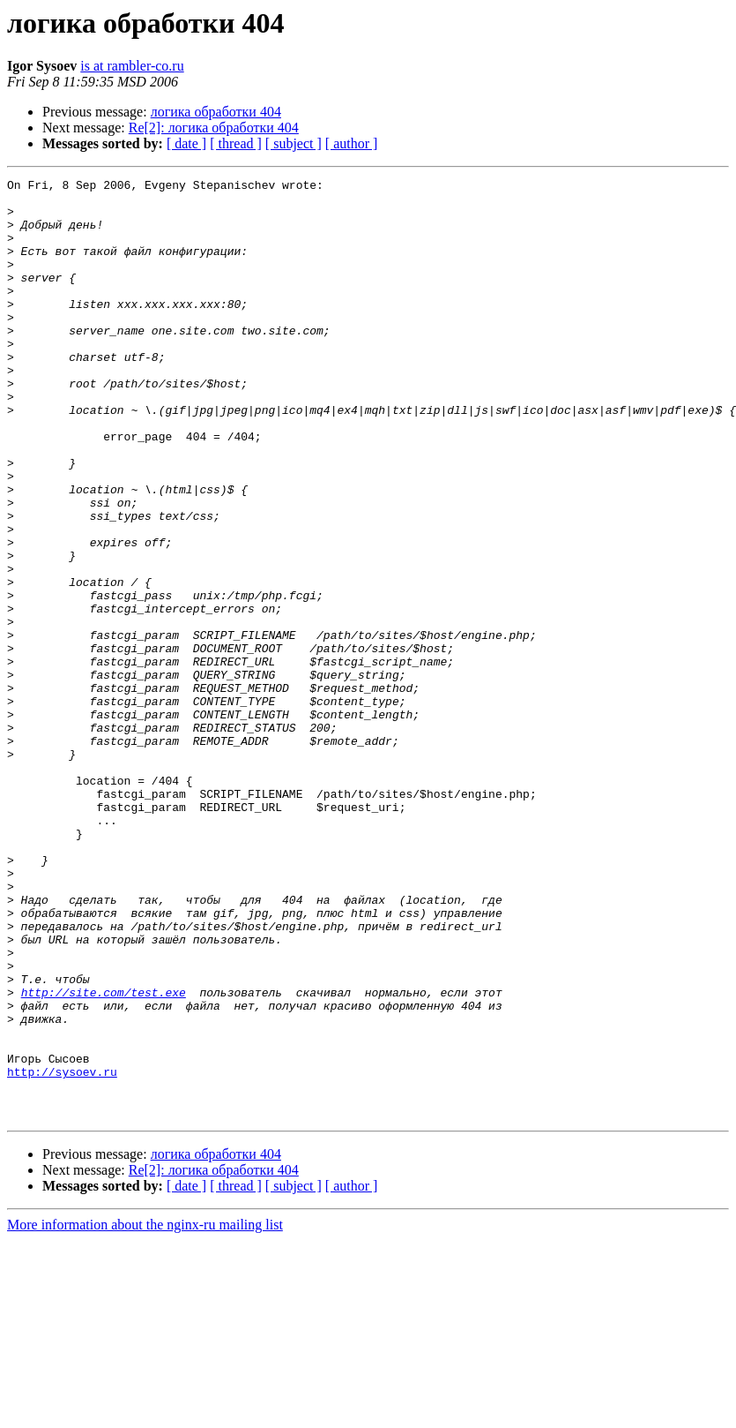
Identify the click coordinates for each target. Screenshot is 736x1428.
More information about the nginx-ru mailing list (145, 1412)
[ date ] (186, 143)
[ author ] (351, 143)
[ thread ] (236, 143)
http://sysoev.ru (62, 1251)
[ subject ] (293, 143)
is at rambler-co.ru (131, 65)
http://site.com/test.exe (103, 1156)
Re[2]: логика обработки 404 (214, 127)
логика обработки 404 (216, 111)
